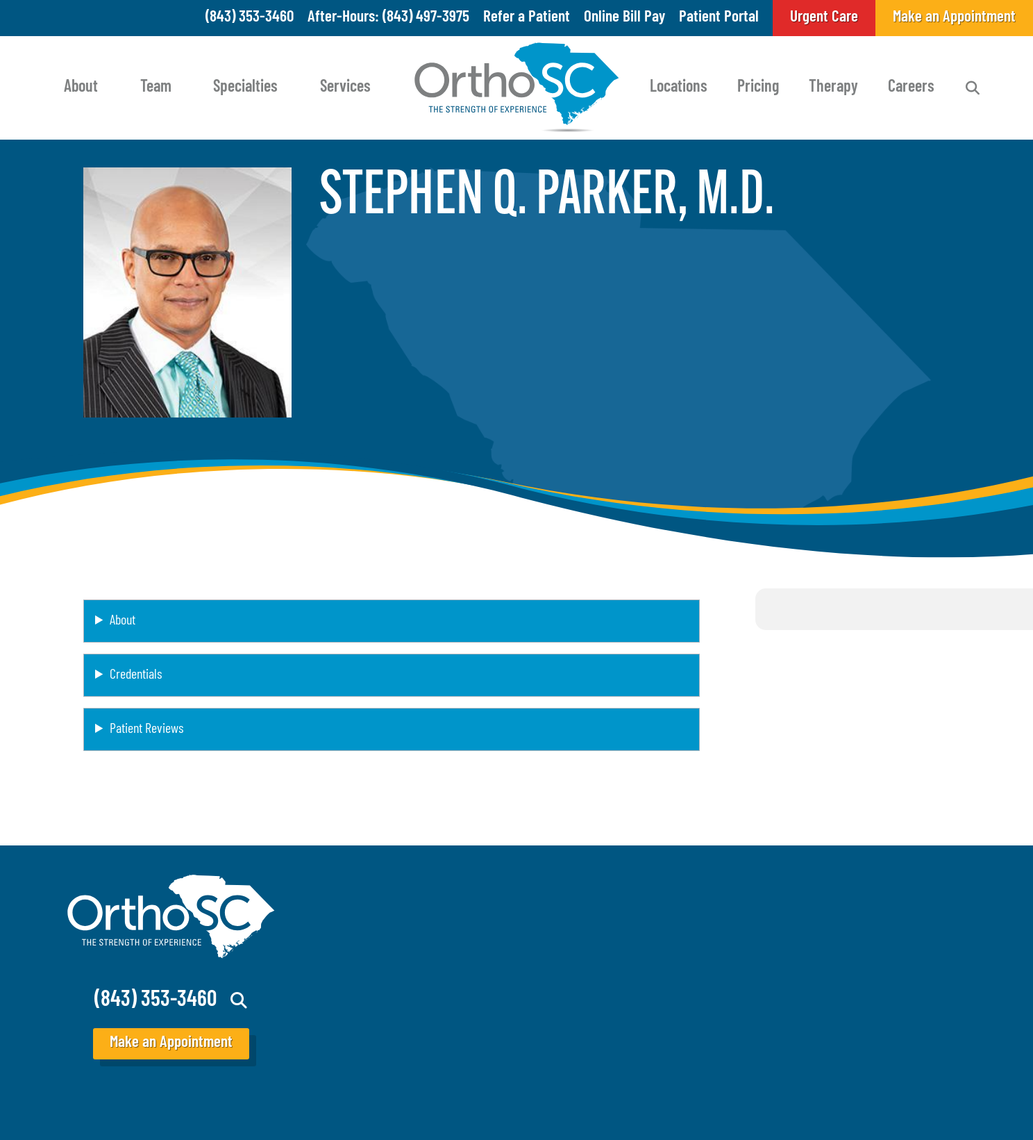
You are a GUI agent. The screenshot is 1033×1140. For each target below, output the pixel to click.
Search (973, 88)
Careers (911, 87)
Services (345, 87)
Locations (678, 87)
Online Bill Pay (624, 18)
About (81, 87)
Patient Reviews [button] (146, 729)
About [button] (122, 621)
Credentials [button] (136, 675)
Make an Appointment (171, 1043)
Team (155, 87)
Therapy (833, 87)
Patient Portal (719, 18)
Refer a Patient (526, 18)
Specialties (245, 87)
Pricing (758, 87)
